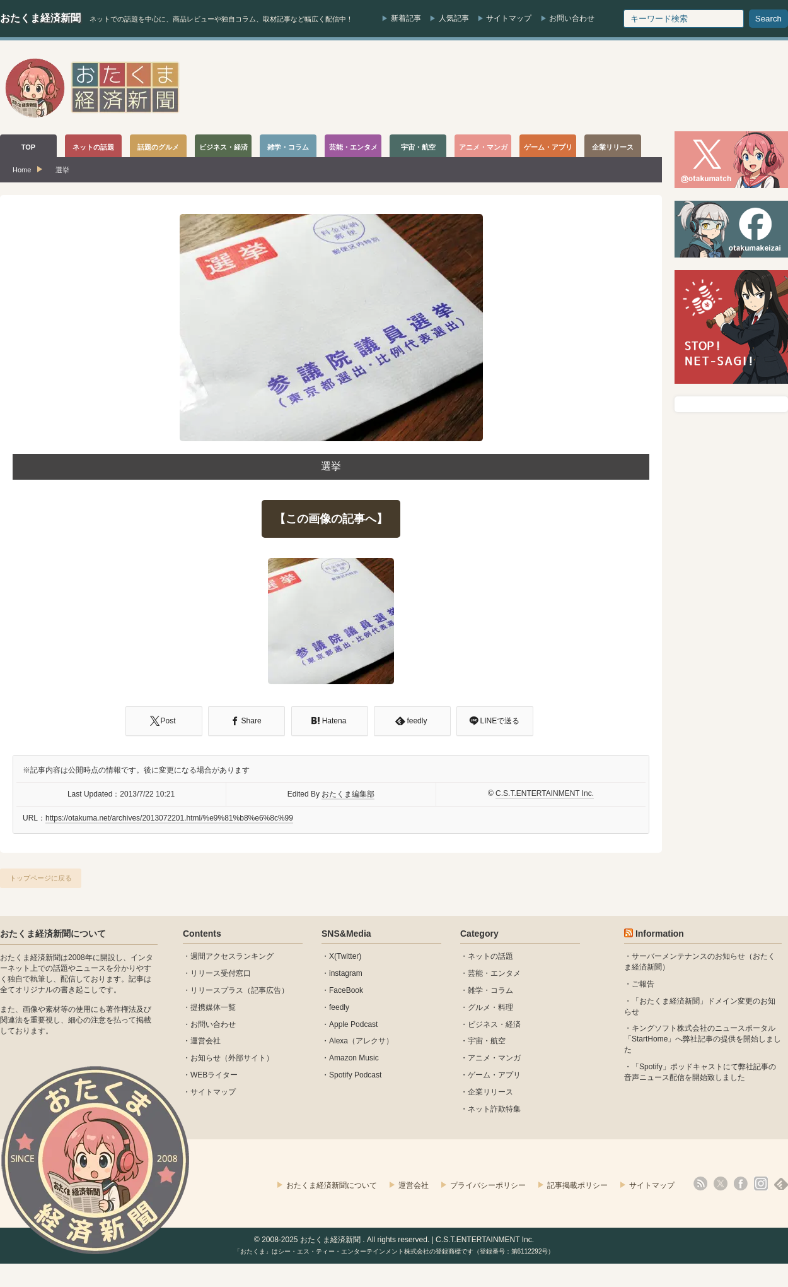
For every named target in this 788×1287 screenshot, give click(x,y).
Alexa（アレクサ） (361, 1040)
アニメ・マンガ (494, 1057)
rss (700, 1183)
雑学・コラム (490, 990)
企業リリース (490, 1092)
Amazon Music (354, 1057)
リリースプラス (216, 990)
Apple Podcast (353, 1024)
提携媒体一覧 (213, 1007)
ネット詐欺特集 (494, 1109)
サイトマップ (508, 18)
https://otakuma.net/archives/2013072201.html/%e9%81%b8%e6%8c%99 (169, 818)
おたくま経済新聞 (40, 18)
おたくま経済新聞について (53, 933)
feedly (339, 1007)
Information (659, 933)
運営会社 (205, 1040)
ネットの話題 (490, 956)
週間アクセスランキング (232, 956)
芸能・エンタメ (494, 973)
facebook (741, 1183)
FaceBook (346, 990)
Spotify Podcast (355, 1075)
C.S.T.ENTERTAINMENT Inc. (544, 793)
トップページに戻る (40, 878)
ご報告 (643, 984)
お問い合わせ (571, 18)
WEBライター (214, 1075)
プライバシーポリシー (488, 1185)
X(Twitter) (345, 956)
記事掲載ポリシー (577, 1185)
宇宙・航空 (487, 1040)
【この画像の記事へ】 (331, 519)
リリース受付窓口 (220, 973)
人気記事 (454, 18)
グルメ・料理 (490, 1007)
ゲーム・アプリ (494, 1075)
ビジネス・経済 (494, 1024)
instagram (345, 973)
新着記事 (406, 18)
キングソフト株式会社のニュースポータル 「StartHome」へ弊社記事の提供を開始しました (702, 1039)
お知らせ (205, 1057)
